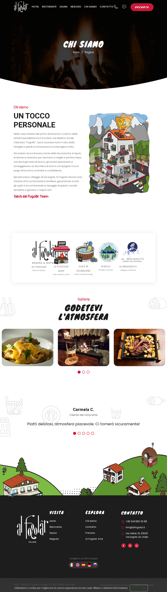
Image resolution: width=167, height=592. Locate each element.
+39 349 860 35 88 (136, 521)
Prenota (142, 7)
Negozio (76, 6)
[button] (79, 372)
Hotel (35, 6)
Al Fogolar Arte (94, 539)
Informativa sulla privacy (114, 585)
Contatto (106, 6)
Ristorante (49, 6)
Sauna (64, 6)
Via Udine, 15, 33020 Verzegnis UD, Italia (137, 535)
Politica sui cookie (143, 585)
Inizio (76, 52)
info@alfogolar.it (135, 527)
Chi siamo (90, 6)
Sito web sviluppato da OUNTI (22, 588)
